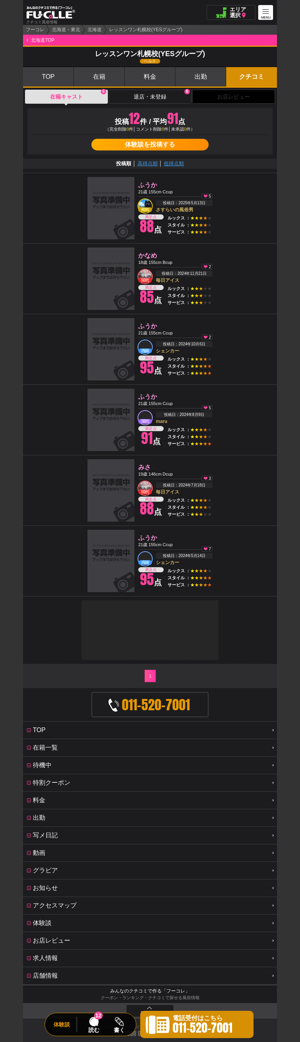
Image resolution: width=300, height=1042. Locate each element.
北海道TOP (42, 40)
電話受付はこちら (202, 1026)
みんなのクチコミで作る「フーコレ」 (150, 991)
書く (119, 1030)
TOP (48, 76)
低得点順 (174, 163)
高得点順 (148, 163)
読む (93, 1030)
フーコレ (35, 29)
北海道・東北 (66, 29)
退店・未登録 (162, 95)
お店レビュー (233, 97)
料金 (150, 76)
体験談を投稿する (150, 144)
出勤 (201, 76)
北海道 (95, 29)
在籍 (99, 76)
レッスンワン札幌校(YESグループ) (145, 29)
